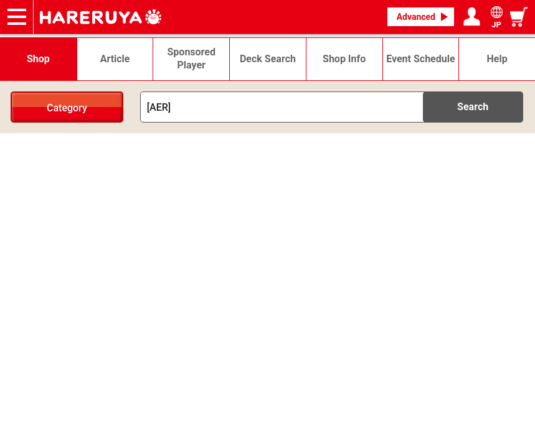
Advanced (416, 17)
